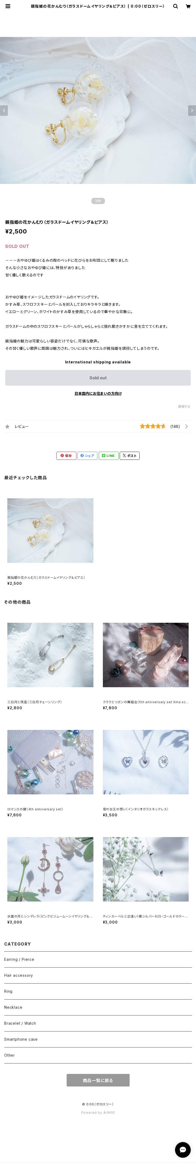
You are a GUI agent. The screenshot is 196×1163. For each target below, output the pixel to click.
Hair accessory (18, 975)
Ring (8, 991)
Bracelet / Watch (20, 1023)
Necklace (13, 1007)
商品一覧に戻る (98, 1080)
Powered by (98, 1113)
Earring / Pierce (19, 959)
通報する (184, 406)
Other (9, 1055)
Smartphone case (21, 1039)
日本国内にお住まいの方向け (98, 393)
